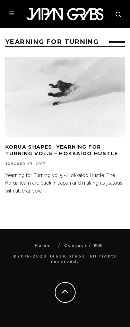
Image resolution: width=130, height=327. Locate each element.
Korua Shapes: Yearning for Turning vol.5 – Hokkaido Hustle (61, 150)
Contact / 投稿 (83, 245)
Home (43, 245)
